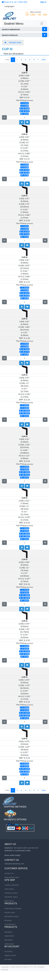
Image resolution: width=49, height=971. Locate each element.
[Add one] (45, 117)
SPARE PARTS (9, 936)
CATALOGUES (9, 944)
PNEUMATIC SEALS (11, 897)
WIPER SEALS (9, 901)
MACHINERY (8, 940)
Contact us (9, 873)
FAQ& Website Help (11, 877)
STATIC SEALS (9, 889)
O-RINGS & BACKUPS (11, 885)
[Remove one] (4, 117)
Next (44, 60)
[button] (27, 122)
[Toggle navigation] (41, 23)
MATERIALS (8, 932)
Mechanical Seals (11, 916)
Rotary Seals (9, 912)
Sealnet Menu (13, 23)
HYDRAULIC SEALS (11, 893)
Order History (10, 955)
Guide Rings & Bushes (12, 908)
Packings (8, 920)
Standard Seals (15, 42)
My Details (8, 951)
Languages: (10, 6)
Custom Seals (9, 924)
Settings (8, 959)
